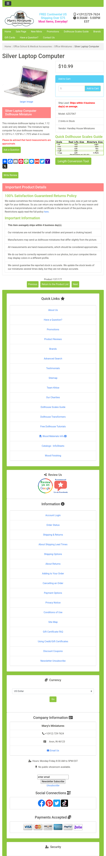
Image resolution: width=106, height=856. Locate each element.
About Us (53, 310)
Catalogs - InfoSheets (53, 445)
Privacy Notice (52, 602)
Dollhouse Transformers (53, 416)
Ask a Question (11, 149)
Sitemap (53, 378)
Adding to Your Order (53, 573)
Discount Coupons (53, 651)
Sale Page (21, 31)
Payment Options (53, 593)
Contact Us (49, 37)
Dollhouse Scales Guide (76, 31)
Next (75, 284)
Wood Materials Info (53, 436)
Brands (97, 31)
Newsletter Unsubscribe (53, 660)
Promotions (53, 31)
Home (8, 31)
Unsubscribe (53, 785)
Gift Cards (10, 37)
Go (52, 699)
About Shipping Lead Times (53, 544)
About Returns (53, 563)
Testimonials (53, 368)
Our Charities (53, 397)
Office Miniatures (63, 46)
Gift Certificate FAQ (53, 631)
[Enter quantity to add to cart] (71, 88)
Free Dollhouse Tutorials (53, 426)
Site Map (53, 622)
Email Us (53, 750)
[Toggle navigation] (8, 3)
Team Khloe (53, 387)
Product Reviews (53, 339)
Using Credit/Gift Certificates (53, 641)
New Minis (36, 31)
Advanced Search (53, 358)
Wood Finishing (53, 455)
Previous (32, 284)
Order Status (53, 525)
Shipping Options (53, 554)
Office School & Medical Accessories (32, 46)
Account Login (53, 515)
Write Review (10, 175)
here (46, 211)
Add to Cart (93, 88)
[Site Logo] (19, 18)
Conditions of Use (53, 612)
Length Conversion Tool (73, 161)
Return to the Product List (55, 284)
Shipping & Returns (53, 534)
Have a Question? (29, 37)
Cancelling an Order (53, 583)
